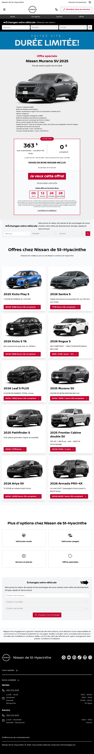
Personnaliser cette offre (47, 183)
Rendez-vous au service (76, 10)
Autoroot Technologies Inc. (63, 745)
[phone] (56, 9)
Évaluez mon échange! (47, 615)
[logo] (32, 9)
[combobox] (3, 27)
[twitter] (64, 657)
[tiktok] (79, 657)
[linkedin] (85, 657)
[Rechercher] (90, 2)
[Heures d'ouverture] (77, 2)
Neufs (12, 17)
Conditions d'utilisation (47, 211)
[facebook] (74, 657)
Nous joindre (9, 680)
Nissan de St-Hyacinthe (13, 2)
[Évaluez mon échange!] (89, 27)
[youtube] (69, 657)
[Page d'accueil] (6, 657)
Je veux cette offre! (47, 176)
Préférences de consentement (16, 737)
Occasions (35, 17)
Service (59, 17)
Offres (81, 17)
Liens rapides (8, 670)
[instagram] (90, 657)
